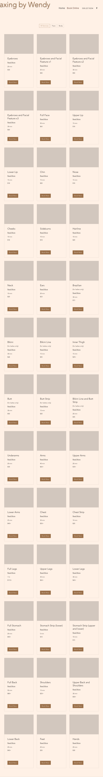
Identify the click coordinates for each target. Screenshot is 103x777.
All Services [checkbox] (44, 26)
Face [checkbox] (53, 26)
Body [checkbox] (61, 26)
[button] (12, 82)
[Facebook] (97, 8)
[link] (18, 58)
